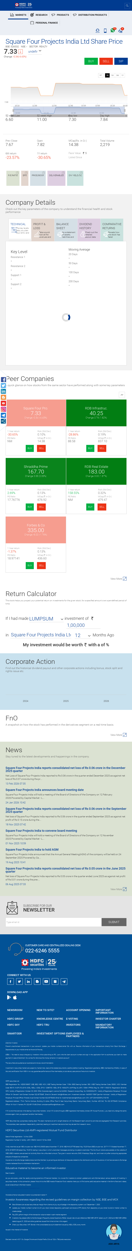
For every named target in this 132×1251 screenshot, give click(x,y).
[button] (35, 52)
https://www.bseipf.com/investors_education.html (23, 1188)
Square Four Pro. (35, 408)
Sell (106, 61)
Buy (91, 61)
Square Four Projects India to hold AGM (32, 849)
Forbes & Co (36, 525)
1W (112, 75)
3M (117, 75)
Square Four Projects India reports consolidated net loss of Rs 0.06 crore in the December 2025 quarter (65, 769)
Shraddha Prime (36, 466)
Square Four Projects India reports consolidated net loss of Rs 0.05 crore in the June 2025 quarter (65, 870)
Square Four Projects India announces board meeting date (45, 790)
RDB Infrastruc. (96, 408)
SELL (41, 448)
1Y (122, 75)
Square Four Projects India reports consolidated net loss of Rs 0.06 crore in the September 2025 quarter (66, 810)
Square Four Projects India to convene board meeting (41, 830)
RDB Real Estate (96, 466)
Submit (114, 922)
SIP (121, 61)
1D (107, 75)
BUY (30, 448)
